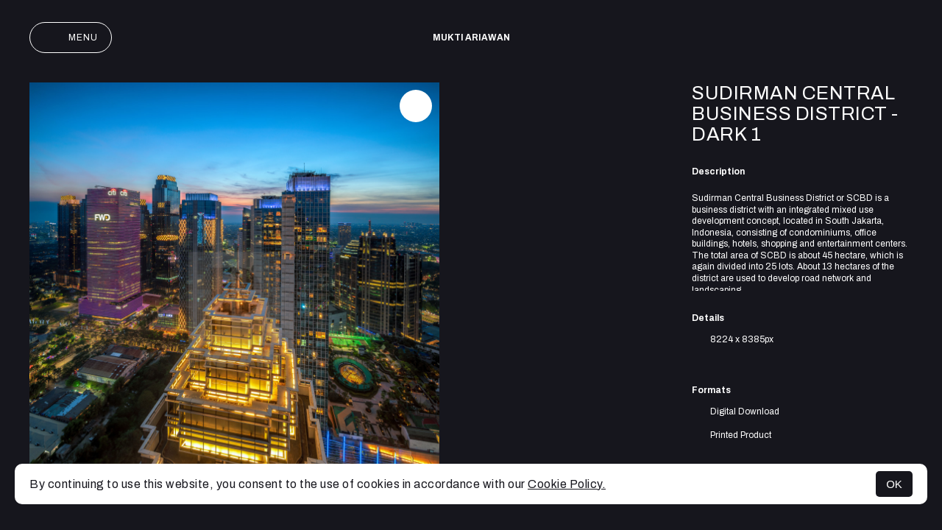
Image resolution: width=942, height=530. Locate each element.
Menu (70, 37)
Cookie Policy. (567, 484)
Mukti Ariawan (471, 37)
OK (894, 484)
